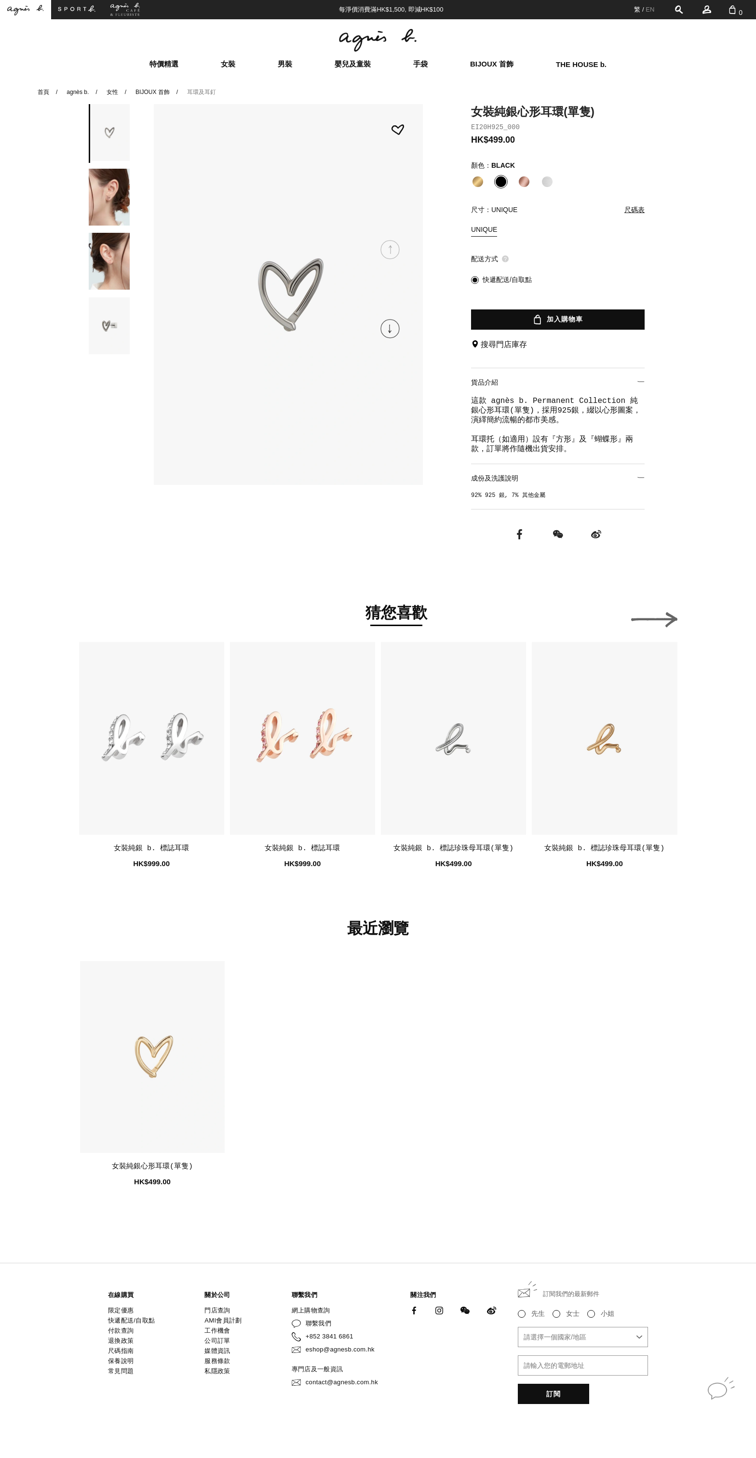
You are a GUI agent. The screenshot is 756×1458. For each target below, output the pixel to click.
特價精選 (163, 64)
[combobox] (583, 1337)
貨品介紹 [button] (558, 382)
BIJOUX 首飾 (491, 64)
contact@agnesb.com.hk (342, 1382)
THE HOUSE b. (581, 64)
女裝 (228, 64)
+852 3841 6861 (329, 1336)
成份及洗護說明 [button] (558, 478)
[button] (390, 328)
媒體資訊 (217, 1350)
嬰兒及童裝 (353, 64)
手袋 (420, 64)
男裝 (285, 64)
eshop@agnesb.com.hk (340, 1349)
